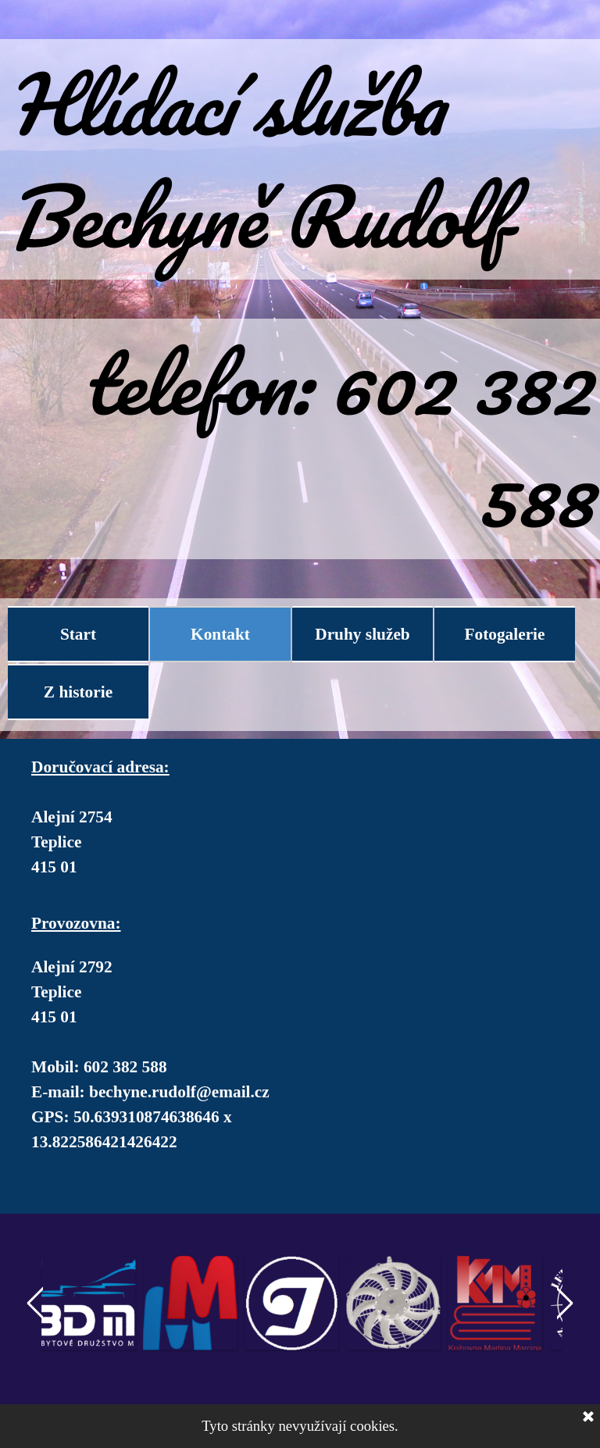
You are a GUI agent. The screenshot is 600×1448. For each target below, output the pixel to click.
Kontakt (220, 634)
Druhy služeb (362, 634)
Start (78, 634)
